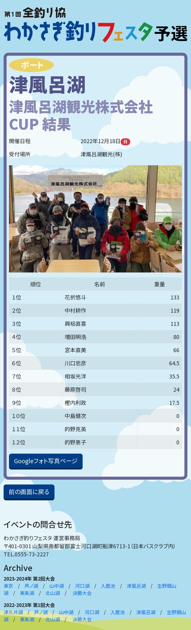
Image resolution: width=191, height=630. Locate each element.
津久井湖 (13, 612)
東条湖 (27, 592)
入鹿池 (108, 585)
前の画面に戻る (29, 491)
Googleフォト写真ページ (46, 460)
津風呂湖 (136, 585)
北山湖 (53, 592)
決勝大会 (82, 592)
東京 (8, 585)
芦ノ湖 (31, 585)
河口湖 (82, 585)
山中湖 (56, 585)
